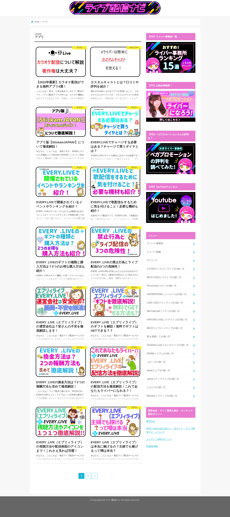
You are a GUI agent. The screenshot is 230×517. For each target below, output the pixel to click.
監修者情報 (152, 446)
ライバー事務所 (155, 243)
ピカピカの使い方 (156, 387)
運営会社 (150, 421)
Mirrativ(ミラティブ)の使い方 (162, 395)
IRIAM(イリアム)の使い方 (160, 353)
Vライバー (152, 260)
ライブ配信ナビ (113, 500)
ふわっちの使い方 (156, 361)
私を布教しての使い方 (158, 336)
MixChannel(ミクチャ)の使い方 (163, 311)
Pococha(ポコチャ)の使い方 (161, 285)
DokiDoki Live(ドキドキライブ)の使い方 (168, 344)
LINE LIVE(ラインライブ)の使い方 (165, 302)
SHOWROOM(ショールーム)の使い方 (167, 294)
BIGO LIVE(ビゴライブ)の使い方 (164, 277)
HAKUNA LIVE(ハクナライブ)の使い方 (167, 319)
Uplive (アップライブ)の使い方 (163, 378)
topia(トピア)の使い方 (158, 370)
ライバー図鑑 (154, 251)
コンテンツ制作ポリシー (159, 439)
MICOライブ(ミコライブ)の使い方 (165, 328)
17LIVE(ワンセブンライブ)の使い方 (165, 268)
